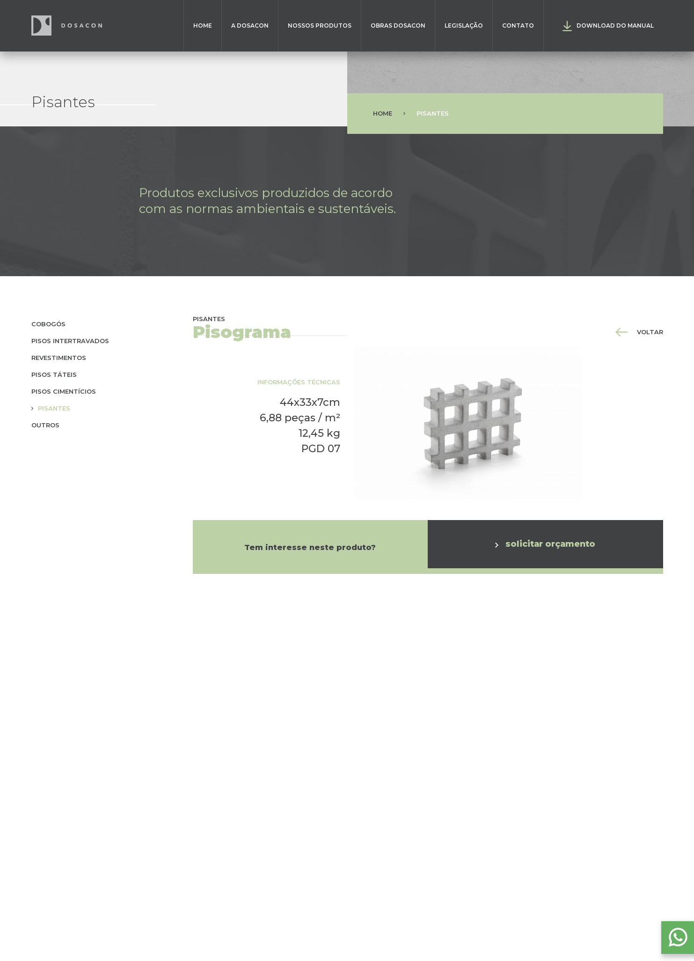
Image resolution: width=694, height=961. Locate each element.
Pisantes (54, 408)
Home (202, 25)
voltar (639, 332)
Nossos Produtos (319, 25)
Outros (45, 425)
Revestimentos (58, 357)
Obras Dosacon (398, 25)
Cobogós (48, 324)
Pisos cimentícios (63, 391)
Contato (518, 25)
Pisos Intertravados (70, 341)
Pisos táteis (54, 374)
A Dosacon (250, 25)
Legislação (464, 25)
